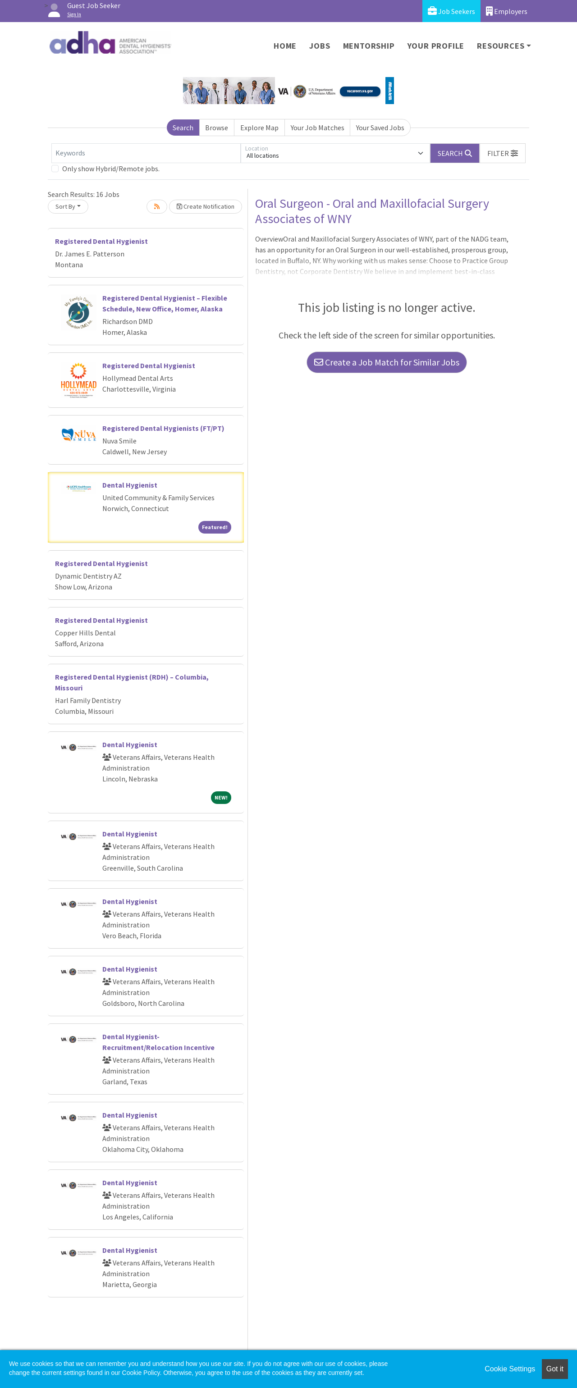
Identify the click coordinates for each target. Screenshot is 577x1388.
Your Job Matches (317, 127)
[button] (503, 153)
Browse (216, 127)
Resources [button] (500, 46)
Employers (506, 11)
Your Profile (436, 46)
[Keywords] (146, 153)
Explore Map (259, 127)
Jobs (319, 46)
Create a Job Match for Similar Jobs (386, 362)
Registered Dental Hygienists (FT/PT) (163, 428)
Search (183, 127)
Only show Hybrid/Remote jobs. (111, 168)
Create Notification (205, 206)
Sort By (65, 206)
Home (285, 46)
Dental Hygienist (129, 484)
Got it (554, 1369)
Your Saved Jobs (380, 127)
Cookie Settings (510, 1369)
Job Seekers (451, 11)
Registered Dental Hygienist (101, 241)
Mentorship (369, 46)
